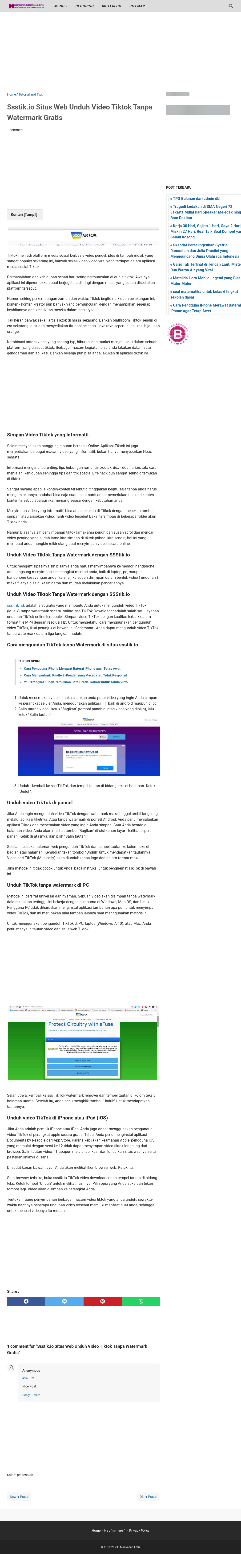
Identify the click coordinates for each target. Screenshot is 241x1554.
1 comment (15, 130)
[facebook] (26, 1301)
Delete (36, 1395)
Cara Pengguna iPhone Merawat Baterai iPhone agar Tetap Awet (72, 668)
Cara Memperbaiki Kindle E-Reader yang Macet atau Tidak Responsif (75, 675)
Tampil (30, 214)
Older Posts (148, 1497)
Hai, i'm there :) (114, 1530)
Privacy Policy (139, 1530)
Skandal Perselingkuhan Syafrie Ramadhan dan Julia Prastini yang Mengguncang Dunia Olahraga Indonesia (204, 251)
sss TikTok (16, 605)
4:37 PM (28, 1378)
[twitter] (64, 1301)
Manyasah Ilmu (130, 1547)
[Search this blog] (231, 6)
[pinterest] (103, 1301)
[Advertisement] (120, 52)
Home (96, 1530)
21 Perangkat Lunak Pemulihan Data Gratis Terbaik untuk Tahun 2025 (76, 682)
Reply (26, 1395)
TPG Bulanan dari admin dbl (196, 198)
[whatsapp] (141, 1301)
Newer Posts (19, 1497)
